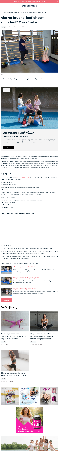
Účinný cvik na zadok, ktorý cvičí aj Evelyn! (26, 278)
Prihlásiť (55, 6)
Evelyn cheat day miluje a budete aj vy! (25, 289)
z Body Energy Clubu (22, 177)
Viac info (8, 147)
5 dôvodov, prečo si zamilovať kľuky (24, 267)
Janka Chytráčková (12, 27)
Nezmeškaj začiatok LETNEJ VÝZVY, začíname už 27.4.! (29, 1)
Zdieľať (6, 300)
